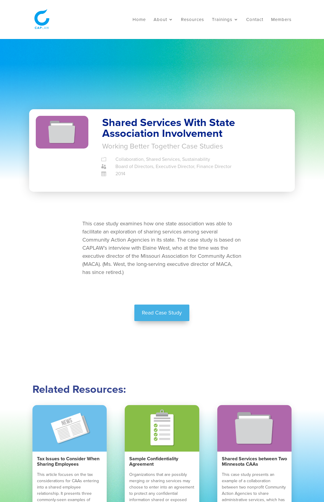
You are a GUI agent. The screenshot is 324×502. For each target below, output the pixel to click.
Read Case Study (162, 312)
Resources (192, 19)
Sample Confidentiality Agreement (153, 461)
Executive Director (175, 167)
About (160, 19)
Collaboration (129, 159)
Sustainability (196, 159)
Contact (254, 19)
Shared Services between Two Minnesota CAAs (254, 461)
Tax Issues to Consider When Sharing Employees (68, 461)
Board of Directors (134, 167)
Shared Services (163, 159)
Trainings (222, 19)
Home (139, 19)
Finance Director (214, 167)
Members (281, 19)
